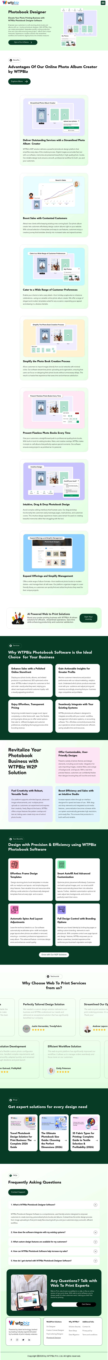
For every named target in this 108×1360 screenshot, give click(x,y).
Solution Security (74, 1327)
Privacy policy (87, 1331)
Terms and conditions (90, 1335)
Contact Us (87, 1327)
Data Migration (74, 1335)
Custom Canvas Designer (55, 1330)
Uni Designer (50, 1326)
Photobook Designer (53, 1338)
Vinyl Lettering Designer (54, 1334)
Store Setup (73, 1331)
